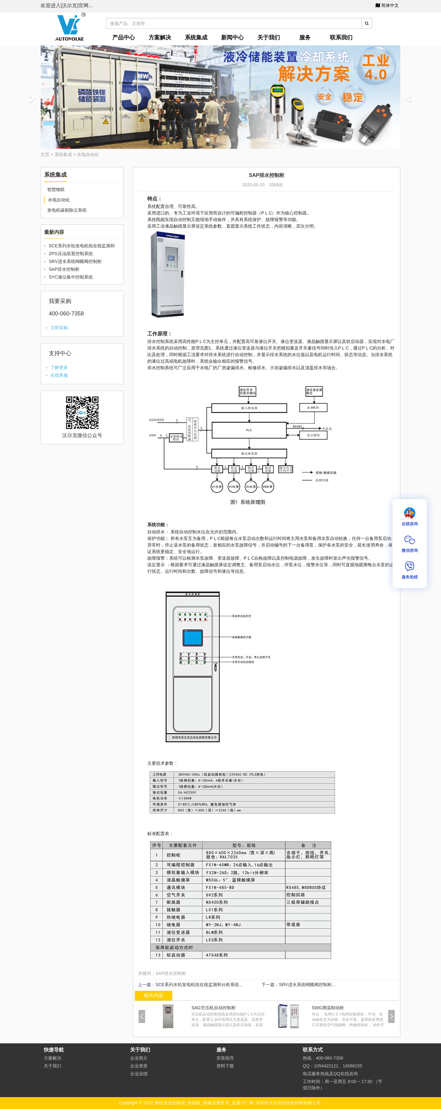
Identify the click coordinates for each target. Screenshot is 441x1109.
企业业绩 (139, 1073)
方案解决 (160, 37)
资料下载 (225, 1065)
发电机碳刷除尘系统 (67, 210)
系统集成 (196, 37)
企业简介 (139, 1058)
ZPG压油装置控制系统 (71, 253)
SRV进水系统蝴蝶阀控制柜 (75, 261)
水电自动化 (88, 154)
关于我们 (268, 37)
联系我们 (341, 37)
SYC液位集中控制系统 (71, 277)
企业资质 (139, 1065)
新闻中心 (232, 37)
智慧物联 (56, 189)
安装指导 (225, 1058)
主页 (45, 154)
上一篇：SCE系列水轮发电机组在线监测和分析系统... (190, 984)
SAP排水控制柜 (64, 269)
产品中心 (123, 37)
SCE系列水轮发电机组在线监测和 (82, 245)
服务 (305, 37)
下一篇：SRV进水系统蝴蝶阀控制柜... (298, 984)
